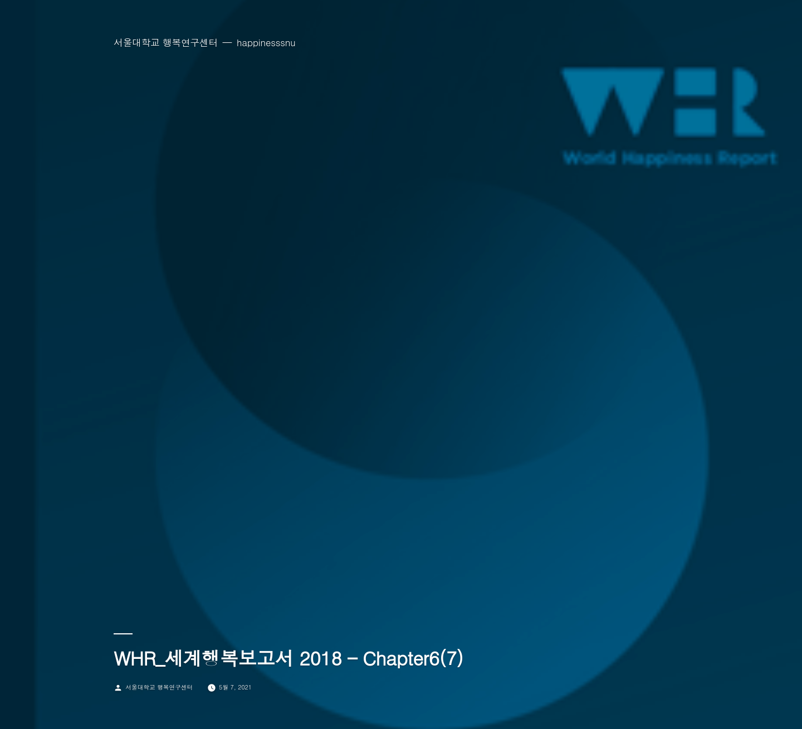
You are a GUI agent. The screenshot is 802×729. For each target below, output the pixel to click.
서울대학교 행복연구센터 (166, 42)
